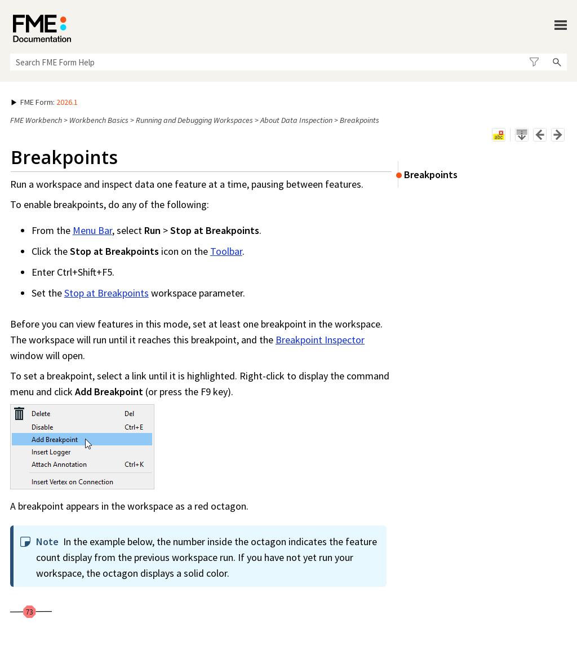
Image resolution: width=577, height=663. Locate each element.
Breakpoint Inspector (320, 339)
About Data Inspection (296, 120)
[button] (534, 62)
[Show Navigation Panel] (560, 25)
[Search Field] (288, 62)
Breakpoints (431, 174)
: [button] (44, 102)
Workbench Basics (98, 120)
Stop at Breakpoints (106, 292)
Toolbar (226, 251)
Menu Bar (92, 230)
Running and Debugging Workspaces (194, 120)
